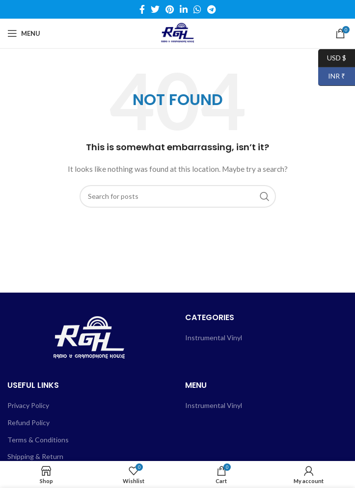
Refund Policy (28, 422)
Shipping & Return (35, 456)
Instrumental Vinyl (213, 337)
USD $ (332, 58)
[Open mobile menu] (23, 33)
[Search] (178, 196)
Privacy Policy (28, 405)
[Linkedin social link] (184, 9)
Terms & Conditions (38, 439)
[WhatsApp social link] (197, 9)
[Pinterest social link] (170, 9)
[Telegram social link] (211, 9)
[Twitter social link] (155, 9)
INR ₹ (331, 76)
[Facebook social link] (142, 9)
